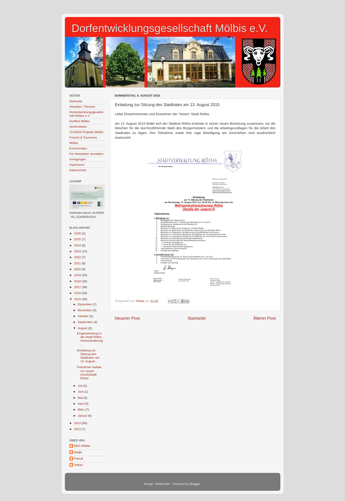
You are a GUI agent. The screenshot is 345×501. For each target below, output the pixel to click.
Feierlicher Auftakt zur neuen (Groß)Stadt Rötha (89, 372)
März (82, 409)
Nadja (78, 452)
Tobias (78, 465)
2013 (78, 429)
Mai (81, 397)
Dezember (85, 304)
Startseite (197, 318)
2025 (78, 239)
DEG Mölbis (82, 445)
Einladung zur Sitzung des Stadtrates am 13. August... (88, 356)
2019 (78, 275)
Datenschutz (77, 170)
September (86, 322)
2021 (78, 263)
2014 (78, 423)
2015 (78, 299)
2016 (78, 293)
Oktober (84, 316)
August (83, 328)
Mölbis (73, 143)
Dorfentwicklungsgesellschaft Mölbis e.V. (170, 28)
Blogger (195, 484)
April (81, 403)
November (85, 310)
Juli (80, 385)
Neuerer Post (127, 318)
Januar (83, 415)
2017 (78, 287)
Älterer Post (264, 318)
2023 (78, 251)
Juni (81, 391)
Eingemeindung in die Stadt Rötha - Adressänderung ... (90, 339)
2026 (78, 233)
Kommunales (78, 148)
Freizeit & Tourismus (83, 137)
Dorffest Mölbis (79, 121)
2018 (78, 281)
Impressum (77, 164)
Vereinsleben (78, 126)
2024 (78, 245)
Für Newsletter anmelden (86, 154)
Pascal (78, 458)
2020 (78, 269)
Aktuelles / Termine (82, 106)
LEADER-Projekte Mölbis (86, 132)
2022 (78, 257)
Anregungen (77, 159)
